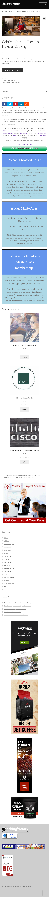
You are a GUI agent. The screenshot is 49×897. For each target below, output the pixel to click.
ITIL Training (7, 556)
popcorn (6, 580)
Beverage (7, 82)
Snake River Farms (9, 583)
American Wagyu (9, 544)
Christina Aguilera (40, 135)
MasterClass (12, 11)
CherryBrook (7, 547)
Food (18, 82)
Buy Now (24, 357)
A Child (6, 538)
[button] (44, 18)
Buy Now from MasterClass (12, 70)
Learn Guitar (7, 562)
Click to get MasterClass (24, 144)
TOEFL (6, 587)
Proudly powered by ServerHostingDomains (15, 832)
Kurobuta (6, 559)
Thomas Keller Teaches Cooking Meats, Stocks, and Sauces (21, 603)
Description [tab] (5, 91)
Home (5, 11)
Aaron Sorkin (23, 133)
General (6, 553)
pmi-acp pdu (7, 574)
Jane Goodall (42, 133)
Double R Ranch (8, 550)
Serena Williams (8, 133)
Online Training (8, 571)
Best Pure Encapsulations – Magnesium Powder (17, 606)
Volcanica (7, 590)
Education (14, 82)
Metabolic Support (9, 568)
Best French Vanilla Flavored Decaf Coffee (16, 615)
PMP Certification (9, 577)
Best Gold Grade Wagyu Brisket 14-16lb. (15, 609)
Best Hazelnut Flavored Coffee (12, 612)
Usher (14, 135)
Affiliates (6, 541)
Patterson (6, 131)
